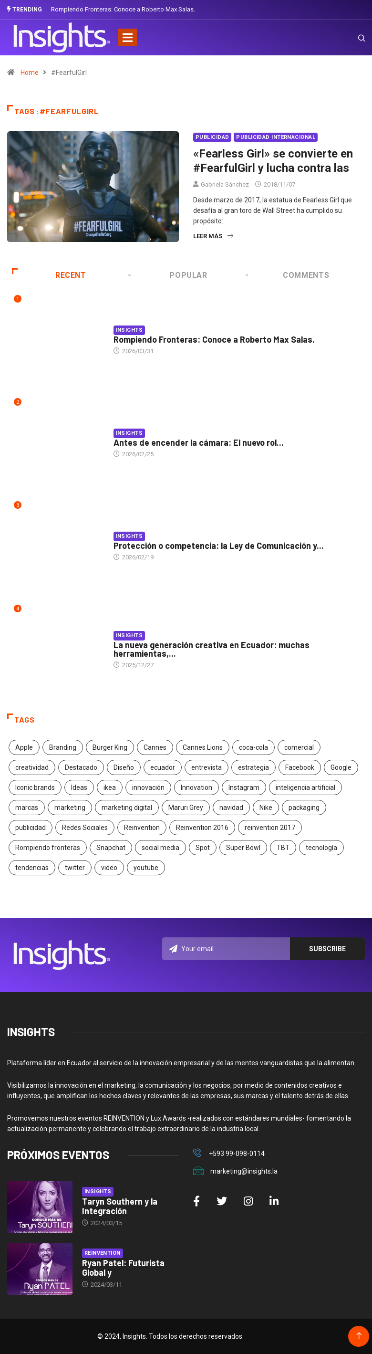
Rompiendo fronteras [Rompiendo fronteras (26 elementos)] (47, 847)
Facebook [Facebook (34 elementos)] (299, 767)
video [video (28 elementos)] (109, 867)
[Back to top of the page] (358, 1336)
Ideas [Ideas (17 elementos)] (79, 787)
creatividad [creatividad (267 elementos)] (32, 767)
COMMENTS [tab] (288, 275)
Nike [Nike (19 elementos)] (265, 807)
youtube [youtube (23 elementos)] (146, 867)
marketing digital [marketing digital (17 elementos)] (127, 807)
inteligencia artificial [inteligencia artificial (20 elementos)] (305, 787)
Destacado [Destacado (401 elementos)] (81, 767)
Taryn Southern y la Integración (119, 1206)
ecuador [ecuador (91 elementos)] (162, 767)
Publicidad (212, 137)
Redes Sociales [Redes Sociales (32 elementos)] (85, 827)
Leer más (213, 236)
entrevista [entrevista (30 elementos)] (206, 767)
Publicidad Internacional (275, 137)
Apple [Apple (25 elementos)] (24, 747)
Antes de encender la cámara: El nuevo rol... (199, 442)
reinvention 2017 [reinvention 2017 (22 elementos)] (270, 827)
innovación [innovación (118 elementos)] (148, 787)
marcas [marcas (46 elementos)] (26, 807)
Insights (129, 330)
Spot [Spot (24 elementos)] (203, 847)
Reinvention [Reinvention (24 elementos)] (142, 827)
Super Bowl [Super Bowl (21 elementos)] (243, 847)
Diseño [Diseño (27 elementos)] (124, 767)
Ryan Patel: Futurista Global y (123, 1268)
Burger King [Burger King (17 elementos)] (110, 747)
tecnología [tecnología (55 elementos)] (321, 847)
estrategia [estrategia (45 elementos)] (253, 767)
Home (30, 72)
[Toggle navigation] (127, 37)
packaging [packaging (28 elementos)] (304, 807)
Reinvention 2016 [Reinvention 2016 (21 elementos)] (202, 827)
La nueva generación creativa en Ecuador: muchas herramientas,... (212, 649)
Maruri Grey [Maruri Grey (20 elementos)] (185, 807)
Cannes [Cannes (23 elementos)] (155, 747)
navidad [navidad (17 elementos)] (231, 807)
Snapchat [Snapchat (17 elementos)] (110, 847)
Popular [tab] (168, 275)
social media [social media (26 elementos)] (160, 847)
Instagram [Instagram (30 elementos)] (243, 787)
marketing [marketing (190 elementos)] (69, 807)
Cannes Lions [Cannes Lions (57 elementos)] (203, 747)
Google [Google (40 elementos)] (341, 767)
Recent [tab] (49, 275)
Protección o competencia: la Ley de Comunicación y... (219, 545)
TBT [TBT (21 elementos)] (283, 847)
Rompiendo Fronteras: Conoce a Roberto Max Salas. (123, 9)
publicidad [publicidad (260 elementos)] (30, 827)
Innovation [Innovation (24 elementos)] (196, 787)
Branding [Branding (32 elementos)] (62, 747)
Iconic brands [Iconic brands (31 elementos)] (35, 787)
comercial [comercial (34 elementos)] (299, 747)
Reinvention (102, 1253)
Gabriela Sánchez (225, 184)
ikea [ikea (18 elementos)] (109, 787)
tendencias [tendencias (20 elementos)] (32, 867)
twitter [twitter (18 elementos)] (75, 867)
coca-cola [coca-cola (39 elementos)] (253, 747)
